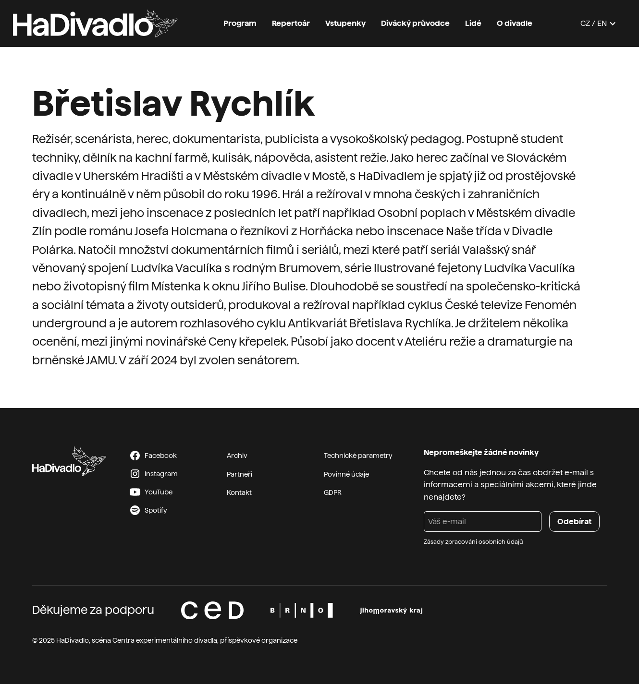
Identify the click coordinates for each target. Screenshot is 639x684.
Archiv (237, 455)
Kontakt (239, 492)
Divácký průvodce (415, 23)
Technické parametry (358, 455)
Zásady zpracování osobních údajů (473, 542)
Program (240, 23)
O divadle (514, 23)
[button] (598, 23)
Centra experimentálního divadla (164, 640)
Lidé (473, 23)
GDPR (333, 492)
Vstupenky (345, 23)
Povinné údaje (346, 474)
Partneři (239, 474)
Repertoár (291, 23)
